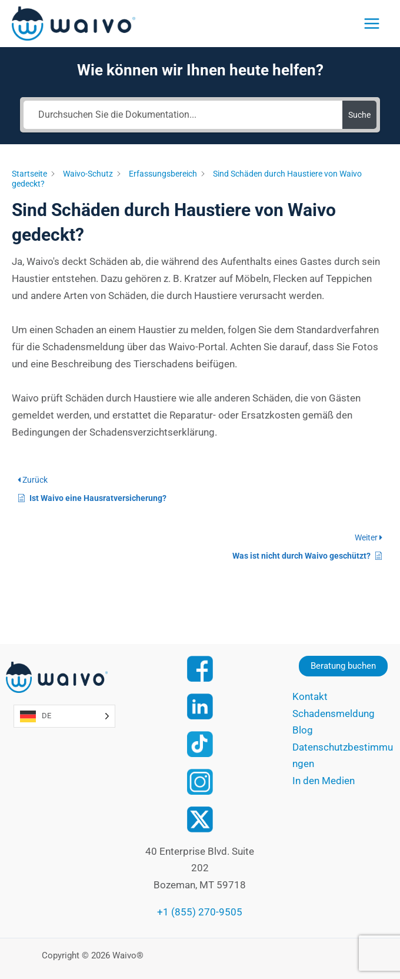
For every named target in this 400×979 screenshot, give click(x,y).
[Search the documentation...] (183, 115)
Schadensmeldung (333, 713)
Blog (302, 730)
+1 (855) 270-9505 (199, 912)
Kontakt (310, 696)
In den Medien (323, 780)
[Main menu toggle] (371, 23)
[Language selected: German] (64, 716)
